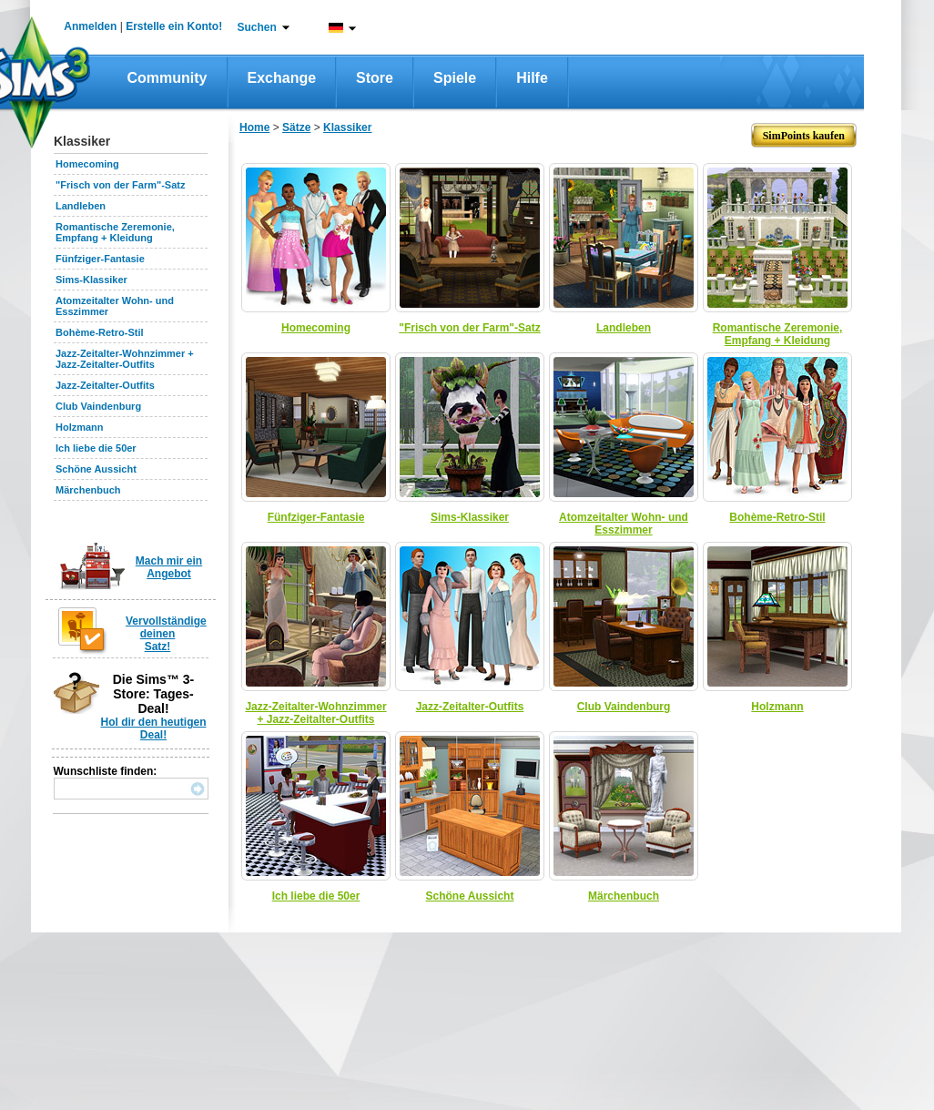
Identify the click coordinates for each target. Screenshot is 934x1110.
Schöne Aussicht (96, 468)
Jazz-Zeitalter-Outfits (105, 385)
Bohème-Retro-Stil (100, 332)
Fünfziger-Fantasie (100, 258)
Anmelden (90, 26)
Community (167, 78)
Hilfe (532, 78)
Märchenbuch (88, 489)
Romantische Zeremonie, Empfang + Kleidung (115, 232)
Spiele (454, 78)
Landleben (81, 205)
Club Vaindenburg (98, 406)
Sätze (296, 127)
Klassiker (347, 127)
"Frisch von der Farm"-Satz (120, 184)
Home (254, 127)
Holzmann (80, 427)
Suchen (257, 27)
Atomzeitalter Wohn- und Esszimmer (623, 523)
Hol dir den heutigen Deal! (154, 728)
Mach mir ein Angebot (169, 567)
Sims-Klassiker (91, 279)
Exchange (282, 78)
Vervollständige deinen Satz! (166, 634)
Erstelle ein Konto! (174, 26)
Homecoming (87, 163)
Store (374, 78)
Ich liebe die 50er (96, 448)
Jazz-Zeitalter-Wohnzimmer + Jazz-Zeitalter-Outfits (125, 359)
